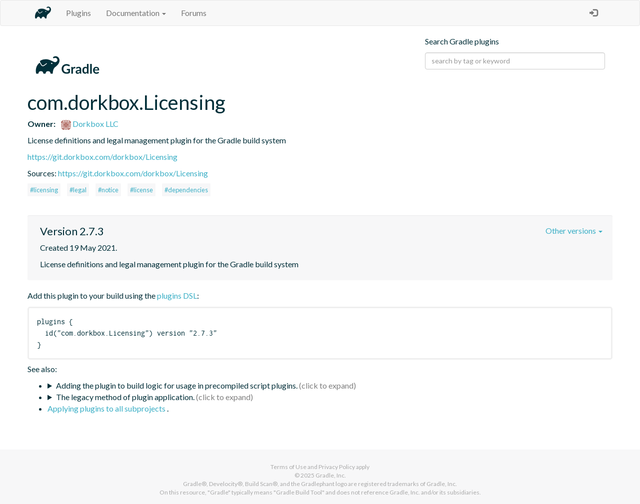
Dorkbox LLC (89, 123)
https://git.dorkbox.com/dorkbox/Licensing (103, 156)
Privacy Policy (336, 467)
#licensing (44, 190)
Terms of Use (288, 467)
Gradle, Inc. (331, 475)
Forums (193, 12)
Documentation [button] (136, 12)
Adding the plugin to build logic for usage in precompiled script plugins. (177, 385)
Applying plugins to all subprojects (107, 408)
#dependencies (186, 190)
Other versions (574, 230)
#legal (78, 190)
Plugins (78, 12)
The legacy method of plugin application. (125, 397)
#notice (108, 190)
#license (141, 190)
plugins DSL (177, 295)
